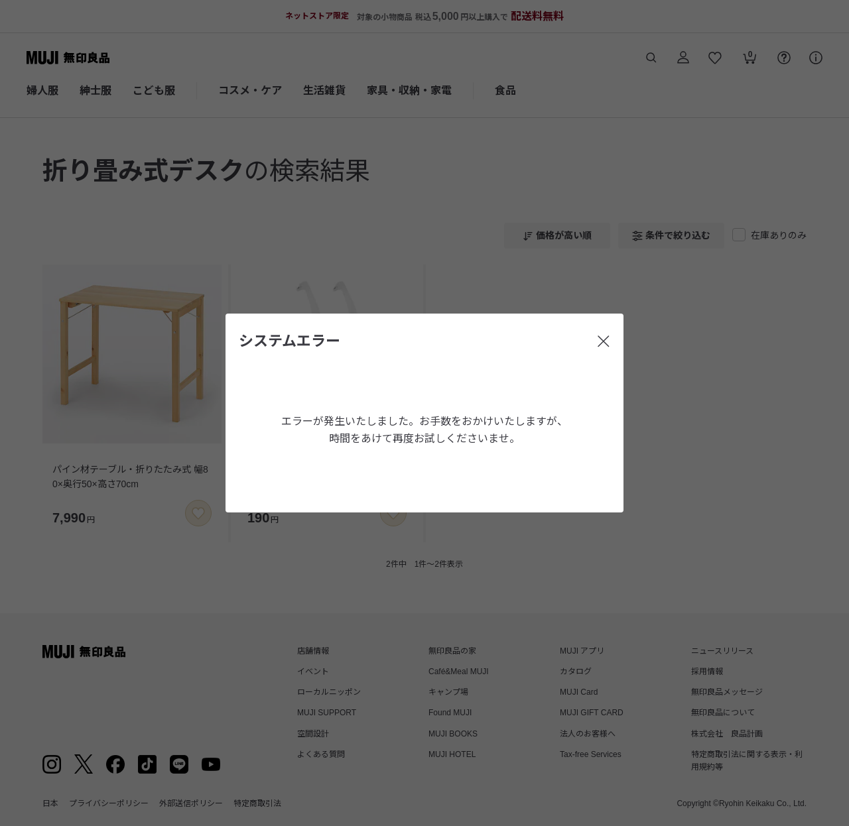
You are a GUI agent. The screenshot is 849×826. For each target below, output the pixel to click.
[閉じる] (603, 341)
